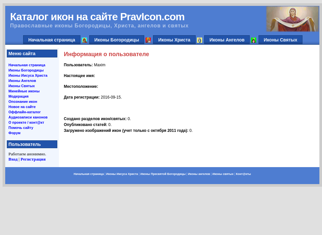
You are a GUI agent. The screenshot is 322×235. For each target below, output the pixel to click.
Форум (14, 133)
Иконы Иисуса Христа (28, 75)
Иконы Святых (280, 39)
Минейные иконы (24, 91)
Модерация (18, 96)
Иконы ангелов (199, 174)
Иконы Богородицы (116, 39)
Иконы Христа (174, 39)
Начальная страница (51, 39)
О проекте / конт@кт (26, 122)
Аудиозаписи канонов (28, 117)
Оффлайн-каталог (24, 112)
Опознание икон (22, 101)
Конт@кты (243, 174)
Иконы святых (222, 174)
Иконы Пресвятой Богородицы (163, 174)
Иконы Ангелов (227, 39)
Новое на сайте (22, 107)
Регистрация (33, 159)
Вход (13, 159)
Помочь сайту (20, 128)
